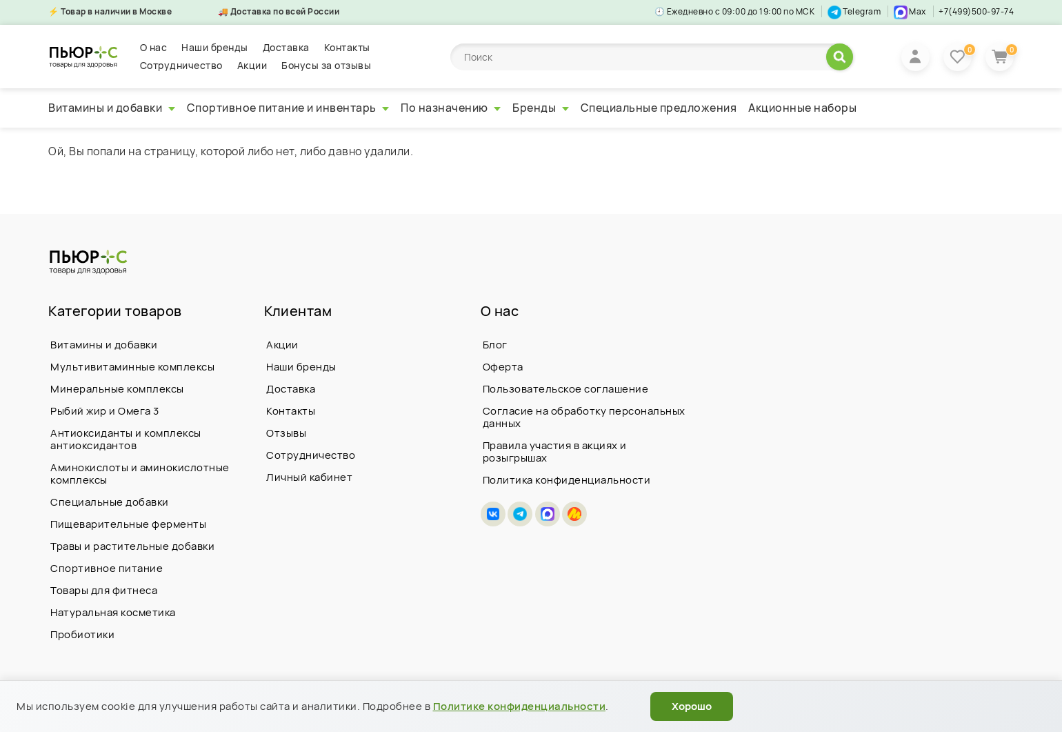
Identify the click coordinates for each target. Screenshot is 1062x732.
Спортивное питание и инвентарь (288, 107)
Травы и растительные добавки (132, 546)
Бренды (540, 107)
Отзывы (286, 433)
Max (910, 11)
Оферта (503, 366)
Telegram (854, 11)
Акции (252, 65)
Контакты (347, 47)
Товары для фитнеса (103, 590)
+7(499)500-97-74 (976, 11)
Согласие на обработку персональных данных (584, 417)
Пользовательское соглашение (566, 389)
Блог (495, 344)
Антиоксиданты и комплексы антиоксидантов (125, 439)
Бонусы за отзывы (326, 65)
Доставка (286, 47)
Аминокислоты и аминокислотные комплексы (140, 473)
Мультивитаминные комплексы (132, 366)
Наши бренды (214, 47)
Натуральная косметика (113, 612)
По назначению (451, 107)
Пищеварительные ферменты (128, 524)
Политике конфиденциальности (519, 706)
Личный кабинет (309, 477)
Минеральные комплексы (117, 389)
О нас (154, 47)
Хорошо (692, 706)
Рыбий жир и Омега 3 (104, 411)
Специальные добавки (109, 502)
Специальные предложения (659, 107)
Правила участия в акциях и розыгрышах (555, 451)
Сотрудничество (181, 65)
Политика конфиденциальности (567, 480)
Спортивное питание (106, 568)
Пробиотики (82, 634)
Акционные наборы (802, 107)
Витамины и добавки (111, 107)
